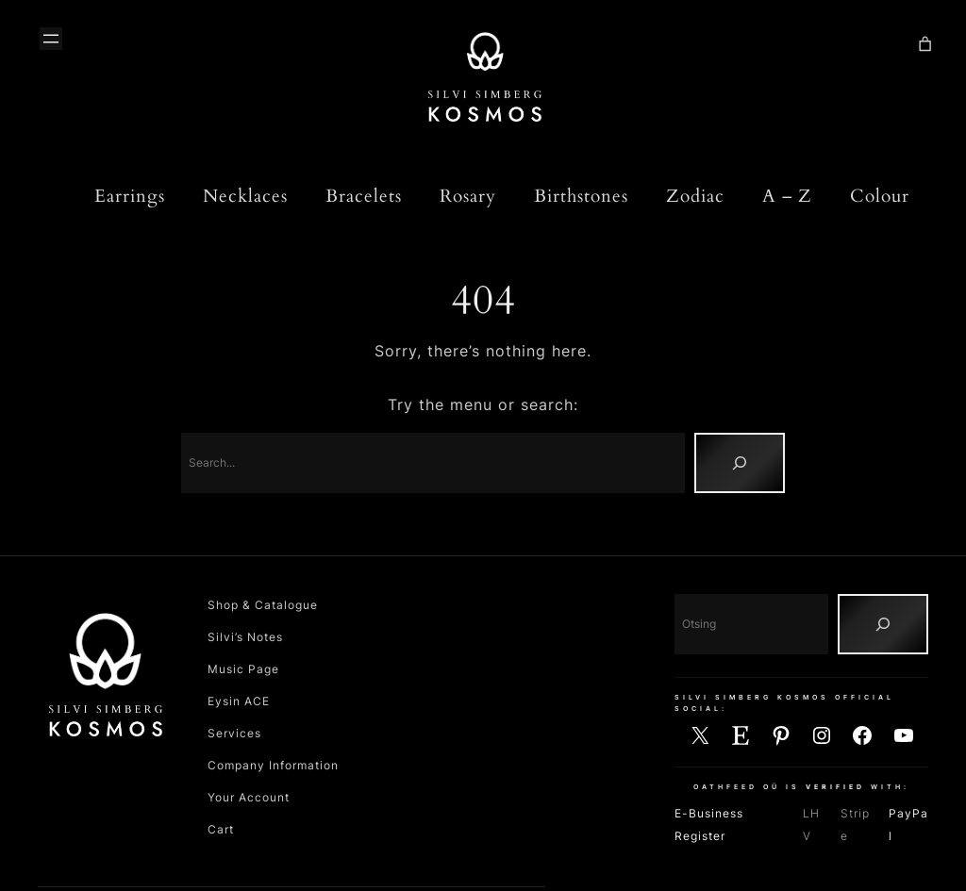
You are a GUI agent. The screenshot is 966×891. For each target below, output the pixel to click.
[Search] (739, 463)
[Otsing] (883, 624)
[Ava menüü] (51, 38)
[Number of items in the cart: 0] (925, 44)
